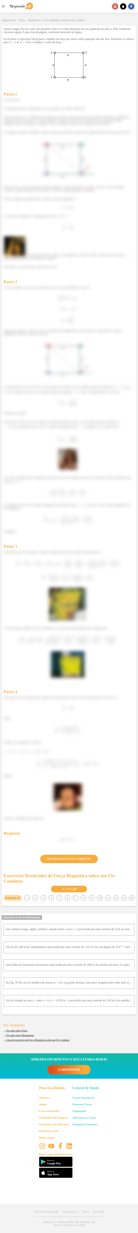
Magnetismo (34, 20)
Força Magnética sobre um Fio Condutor (64, 20)
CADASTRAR (69, 1069)
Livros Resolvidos (49, 1111)
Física (22, 20)
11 (108, 897)
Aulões (43, 1104)
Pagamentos (79, 1111)
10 (99, 897)
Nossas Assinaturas (83, 1097)
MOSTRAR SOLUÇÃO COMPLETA (69, 858)
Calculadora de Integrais (53, 1117)
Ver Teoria (69, 888)
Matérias (44, 1097)
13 (124, 897)
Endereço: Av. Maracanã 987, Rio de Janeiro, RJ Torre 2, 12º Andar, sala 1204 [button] (69, 1224)
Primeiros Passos (82, 1104)
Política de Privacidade (46, 1211)
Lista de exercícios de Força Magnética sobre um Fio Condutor (38, 1040)
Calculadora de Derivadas (54, 1124)
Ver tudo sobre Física (16, 1030)
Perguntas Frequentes (85, 1124)
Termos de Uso (70, 1211)
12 (115, 897)
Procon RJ (98, 1211)
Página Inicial (9, 20)
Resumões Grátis (49, 1131)
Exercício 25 (13, 897)
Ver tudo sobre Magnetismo (20, 1035)
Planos (85, 1211)
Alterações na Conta (84, 1117)
